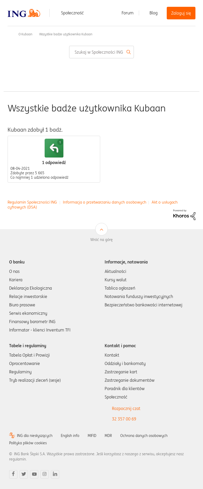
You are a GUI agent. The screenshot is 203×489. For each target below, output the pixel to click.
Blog (154, 12)
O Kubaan (25, 34)
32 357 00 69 (124, 418)
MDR (108, 435)
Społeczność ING (10, 34)
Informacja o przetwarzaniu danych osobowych (104, 202)
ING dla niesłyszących (34, 435)
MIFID (92, 435)
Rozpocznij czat (126, 408)
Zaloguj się (181, 13)
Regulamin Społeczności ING (32, 202)
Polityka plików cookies (28, 443)
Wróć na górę (101, 239)
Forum (128, 12)
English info (70, 435)
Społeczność (72, 12)
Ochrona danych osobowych (144, 435)
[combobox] (101, 52)
